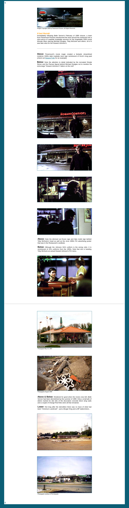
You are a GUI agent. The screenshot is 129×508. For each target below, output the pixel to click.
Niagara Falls (50, 58)
